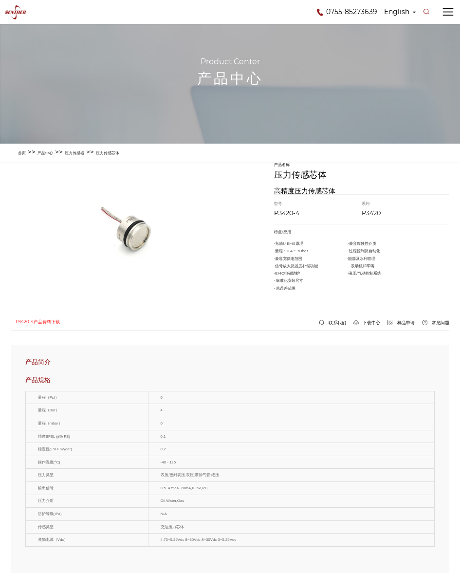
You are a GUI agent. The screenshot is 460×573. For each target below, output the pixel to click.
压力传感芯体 (107, 152)
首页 (22, 152)
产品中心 (45, 152)
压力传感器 (74, 152)
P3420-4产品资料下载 (38, 322)
